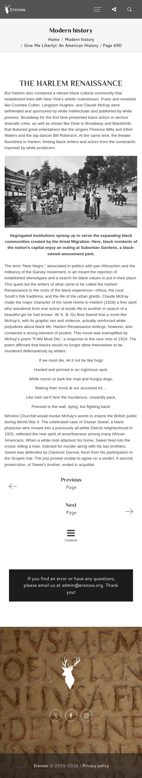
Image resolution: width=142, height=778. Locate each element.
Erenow (41, 765)
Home (54, 39)
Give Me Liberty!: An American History (61, 45)
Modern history (79, 39)
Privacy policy (95, 765)
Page (68, 483)
